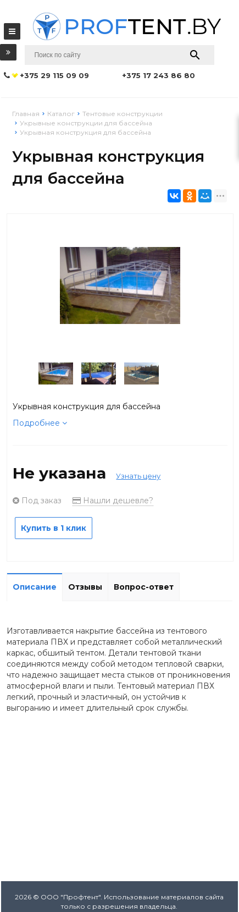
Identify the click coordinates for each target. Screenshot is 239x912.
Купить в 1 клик (53, 528)
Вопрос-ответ (144, 587)
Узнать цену (138, 475)
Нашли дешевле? (113, 501)
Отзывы (85, 587)
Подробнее (40, 423)
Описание (35, 587)
